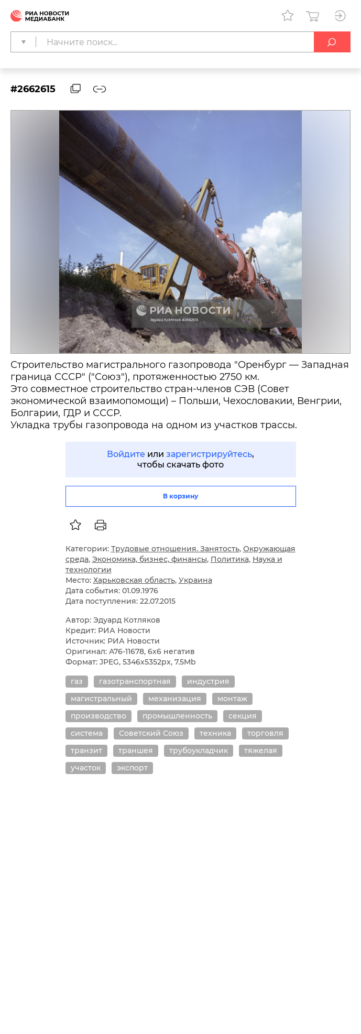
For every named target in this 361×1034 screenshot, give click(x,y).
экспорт (132, 767)
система (87, 733)
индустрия (208, 681)
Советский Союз (151, 733)
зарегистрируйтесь (209, 454)
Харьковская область (134, 580)
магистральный (101, 698)
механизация (174, 698)
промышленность (177, 716)
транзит (86, 750)
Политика (230, 559)
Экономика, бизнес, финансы (149, 559)
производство (98, 716)
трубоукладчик (198, 750)
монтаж (232, 698)
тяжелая (260, 750)
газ (77, 681)
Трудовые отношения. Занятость (175, 548)
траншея (135, 750)
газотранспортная (135, 681)
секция (242, 716)
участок (86, 767)
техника (215, 733)
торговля (265, 733)
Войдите (126, 454)
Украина (195, 580)
